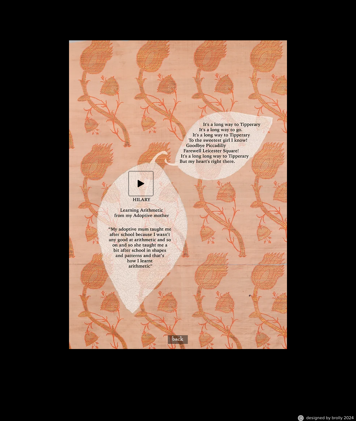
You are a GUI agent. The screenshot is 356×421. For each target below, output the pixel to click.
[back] (178, 339)
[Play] (141, 183)
